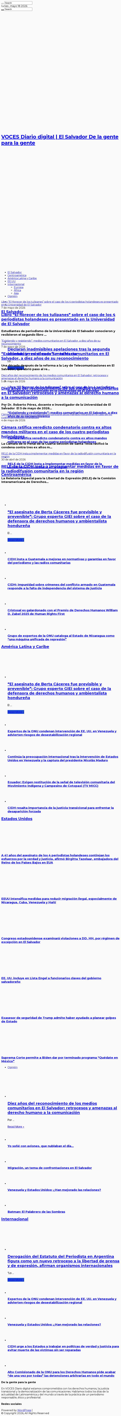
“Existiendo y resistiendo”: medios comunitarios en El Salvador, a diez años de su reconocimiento (55, 356)
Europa (18, 287)
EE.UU (12, 281)
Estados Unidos (16, 818)
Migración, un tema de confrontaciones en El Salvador (50, 1168)
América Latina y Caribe (22, 278)
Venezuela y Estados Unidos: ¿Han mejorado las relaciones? (54, 1190)
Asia (16, 293)
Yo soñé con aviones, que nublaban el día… (41, 1146)
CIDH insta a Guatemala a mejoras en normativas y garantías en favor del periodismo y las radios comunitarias (62, 561)
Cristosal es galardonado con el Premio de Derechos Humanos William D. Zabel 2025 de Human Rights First (63, 612)
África (17, 290)
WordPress (24, 1410)
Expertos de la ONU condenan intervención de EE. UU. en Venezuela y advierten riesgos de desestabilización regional (62, 733)
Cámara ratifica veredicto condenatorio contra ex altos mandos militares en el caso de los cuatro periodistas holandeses (56, 432)
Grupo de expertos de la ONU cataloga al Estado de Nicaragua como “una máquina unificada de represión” (61, 637)
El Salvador (15, 272)
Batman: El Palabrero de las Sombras (36, 1212)
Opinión (12, 296)
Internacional (16, 284)
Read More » (16, 540)
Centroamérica (17, 275)
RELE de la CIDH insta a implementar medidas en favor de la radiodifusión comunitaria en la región (59, 468)
